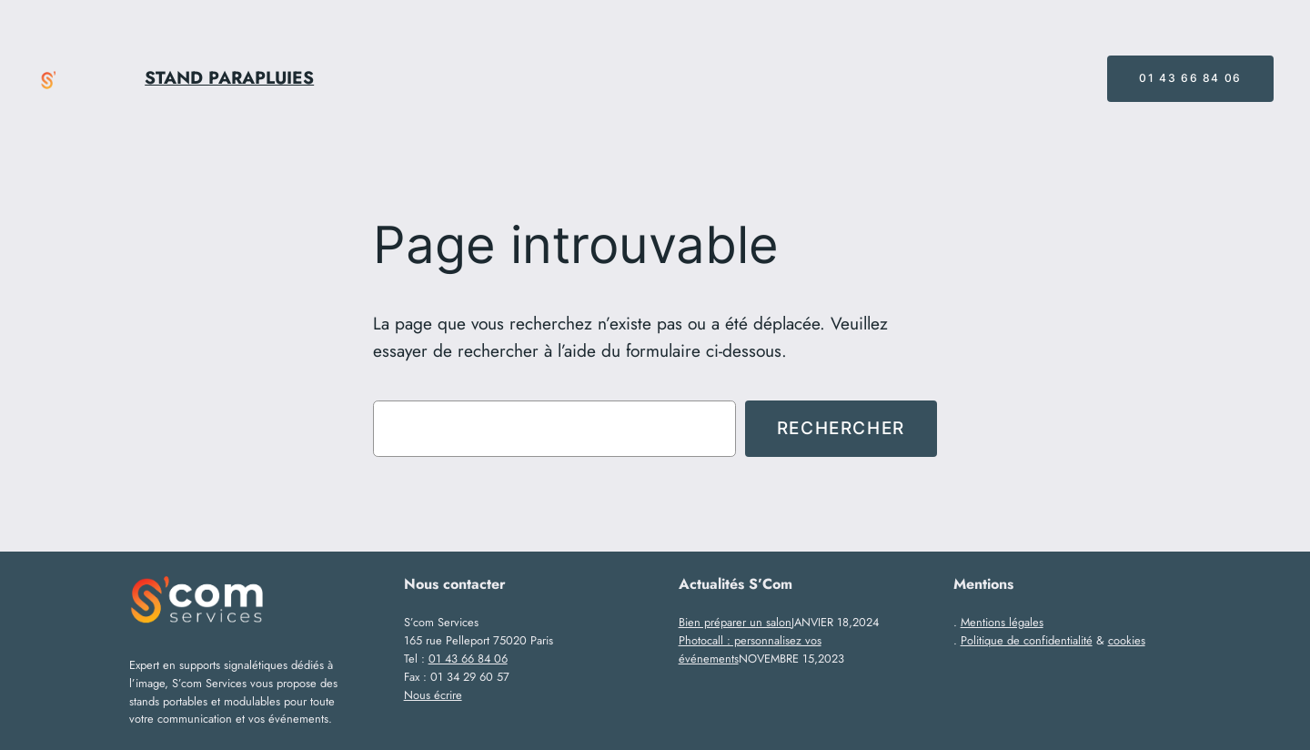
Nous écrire (433, 695)
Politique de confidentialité (1027, 640)
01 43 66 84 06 (1190, 78)
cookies (1126, 640)
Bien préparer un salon (735, 622)
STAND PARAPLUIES (229, 77)
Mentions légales (1002, 622)
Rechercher (841, 428)
